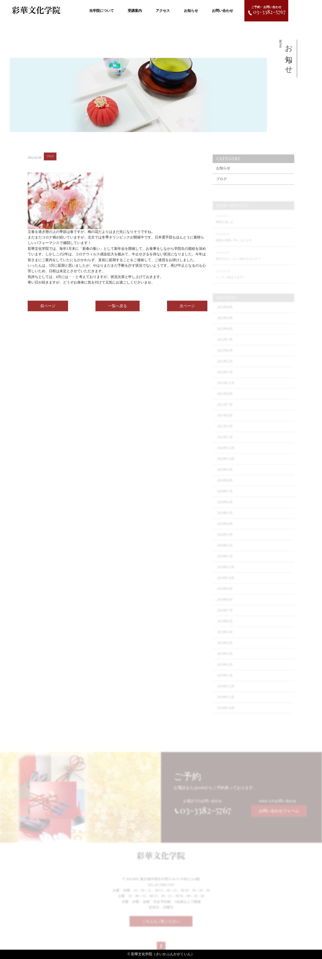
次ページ (187, 308)
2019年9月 (225, 594)
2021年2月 (225, 431)
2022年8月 (225, 334)
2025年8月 (225, 312)
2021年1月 (225, 442)
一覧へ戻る (117, 308)
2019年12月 (226, 572)
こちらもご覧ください (161, 924)
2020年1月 (225, 561)
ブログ (221, 184)
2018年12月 (226, 691)
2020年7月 (225, 496)
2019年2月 (225, 670)
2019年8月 (225, 605)
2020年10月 (226, 464)
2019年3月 (225, 659)
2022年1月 (225, 377)
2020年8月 (225, 485)
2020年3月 (225, 540)
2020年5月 (225, 518)
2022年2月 (225, 366)
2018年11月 (225, 702)
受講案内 (135, 11)
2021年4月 (225, 420)
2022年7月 (225, 345)
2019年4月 (225, 648)
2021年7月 (225, 410)
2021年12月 (226, 388)
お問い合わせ (222, 11)
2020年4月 (225, 529)
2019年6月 (225, 626)
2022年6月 (225, 355)
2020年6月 (225, 507)
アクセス (163, 11)
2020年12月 (226, 453)
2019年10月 (226, 583)
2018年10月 (226, 713)
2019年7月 (225, 615)
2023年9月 (225, 323)
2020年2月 (225, 550)
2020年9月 (225, 475)
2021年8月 (225, 399)
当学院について (101, 11)
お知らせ (191, 11)
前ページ (47, 308)
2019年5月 (225, 637)
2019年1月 (225, 680)
